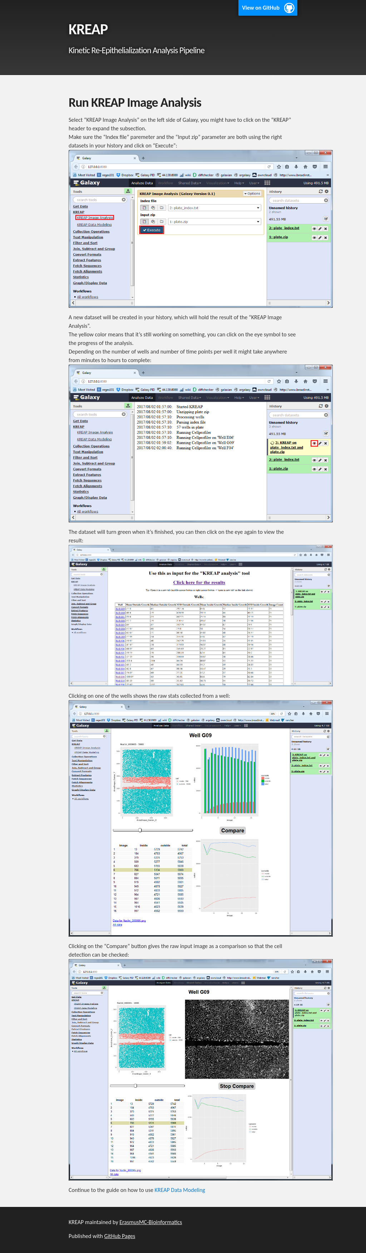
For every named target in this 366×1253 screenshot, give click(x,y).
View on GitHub (261, 7)
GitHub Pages (119, 1236)
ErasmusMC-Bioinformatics (150, 1222)
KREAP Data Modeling (180, 1190)
